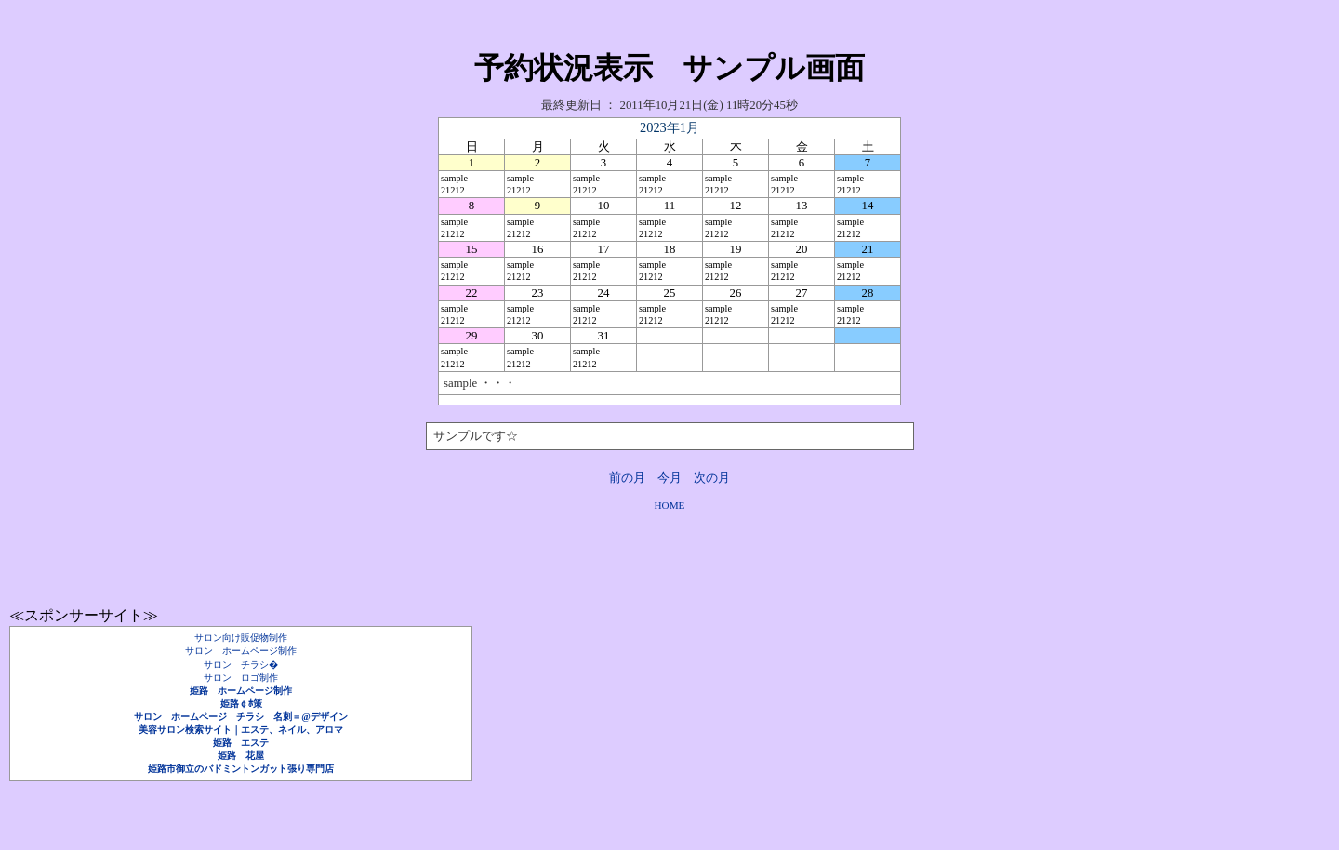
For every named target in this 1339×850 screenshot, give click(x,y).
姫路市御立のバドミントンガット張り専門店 (241, 769)
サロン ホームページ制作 (241, 650)
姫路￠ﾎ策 (241, 703)
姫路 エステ (241, 742)
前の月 (627, 478)
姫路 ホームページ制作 (241, 690)
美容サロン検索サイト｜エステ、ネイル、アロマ (241, 729)
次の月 (712, 478)
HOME (670, 505)
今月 (669, 478)
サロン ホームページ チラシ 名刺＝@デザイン (241, 716)
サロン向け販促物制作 (240, 637)
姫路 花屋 (241, 755)
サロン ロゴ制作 (241, 677)
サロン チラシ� (241, 664)
